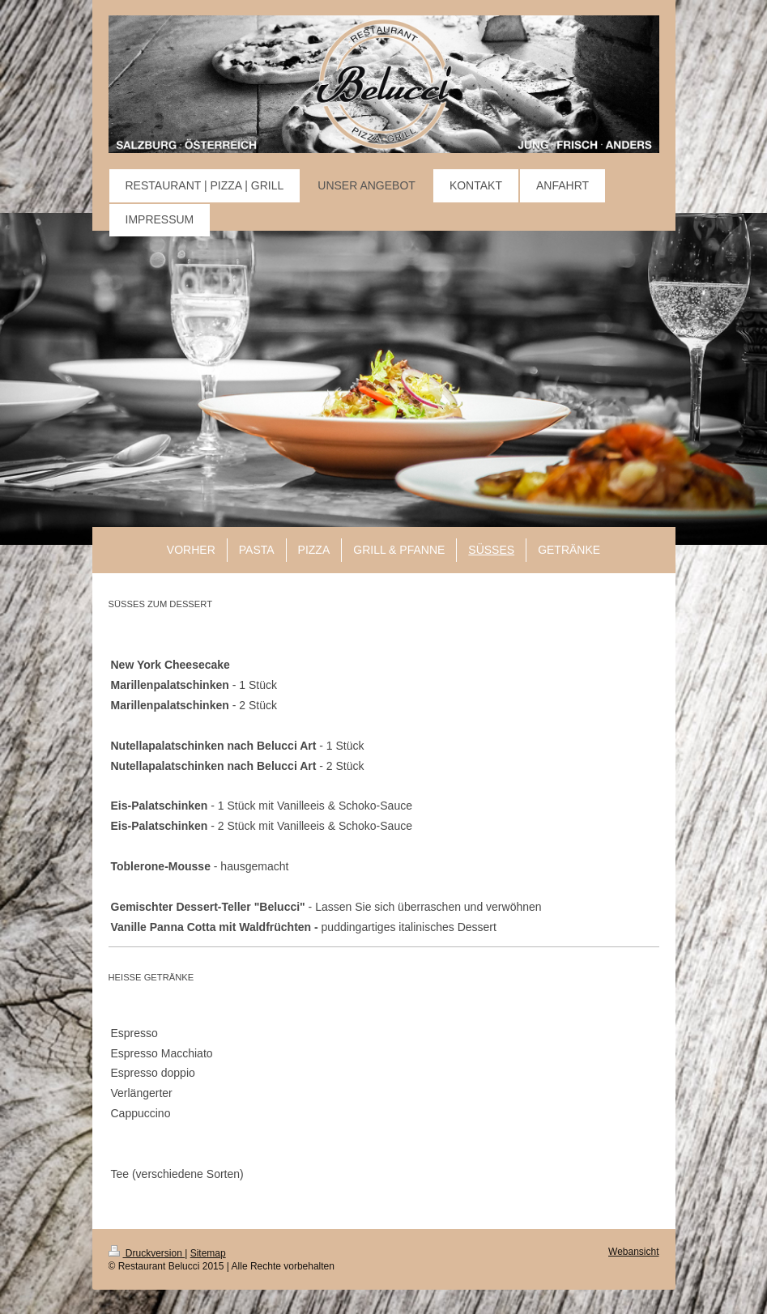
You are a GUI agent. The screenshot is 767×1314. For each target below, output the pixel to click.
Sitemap (208, 1253)
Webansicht (633, 1251)
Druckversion (147, 1253)
